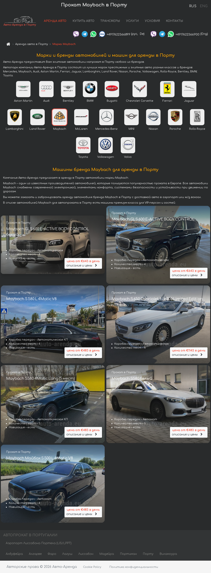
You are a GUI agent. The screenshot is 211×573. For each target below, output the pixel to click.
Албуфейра (14, 553)
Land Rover (37, 129)
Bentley (68, 101)
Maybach (59, 129)
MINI (131, 129)
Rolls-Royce (197, 129)
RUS (192, 6)
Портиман (128, 553)
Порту (148, 553)
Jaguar (189, 101)
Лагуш (67, 553)
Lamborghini (14, 129)
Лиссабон (85, 553)
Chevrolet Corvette (139, 101)
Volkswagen (105, 157)
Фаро (52, 553)
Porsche (175, 129)
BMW (90, 101)
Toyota (83, 157)
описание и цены (83, 263)
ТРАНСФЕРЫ (111, 21)
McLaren (81, 129)
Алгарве (35, 553)
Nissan (153, 129)
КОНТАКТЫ (175, 21)
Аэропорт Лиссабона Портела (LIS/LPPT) (39, 543)
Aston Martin (23, 101)
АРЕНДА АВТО (56, 21)
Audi (46, 101)
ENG (203, 6)
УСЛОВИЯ (153, 21)
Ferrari (167, 101)
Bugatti (112, 101)
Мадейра (106, 553)
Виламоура (168, 553)
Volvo (128, 157)
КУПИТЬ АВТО (84, 21)
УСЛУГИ (133, 21)
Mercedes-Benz (106, 129)
